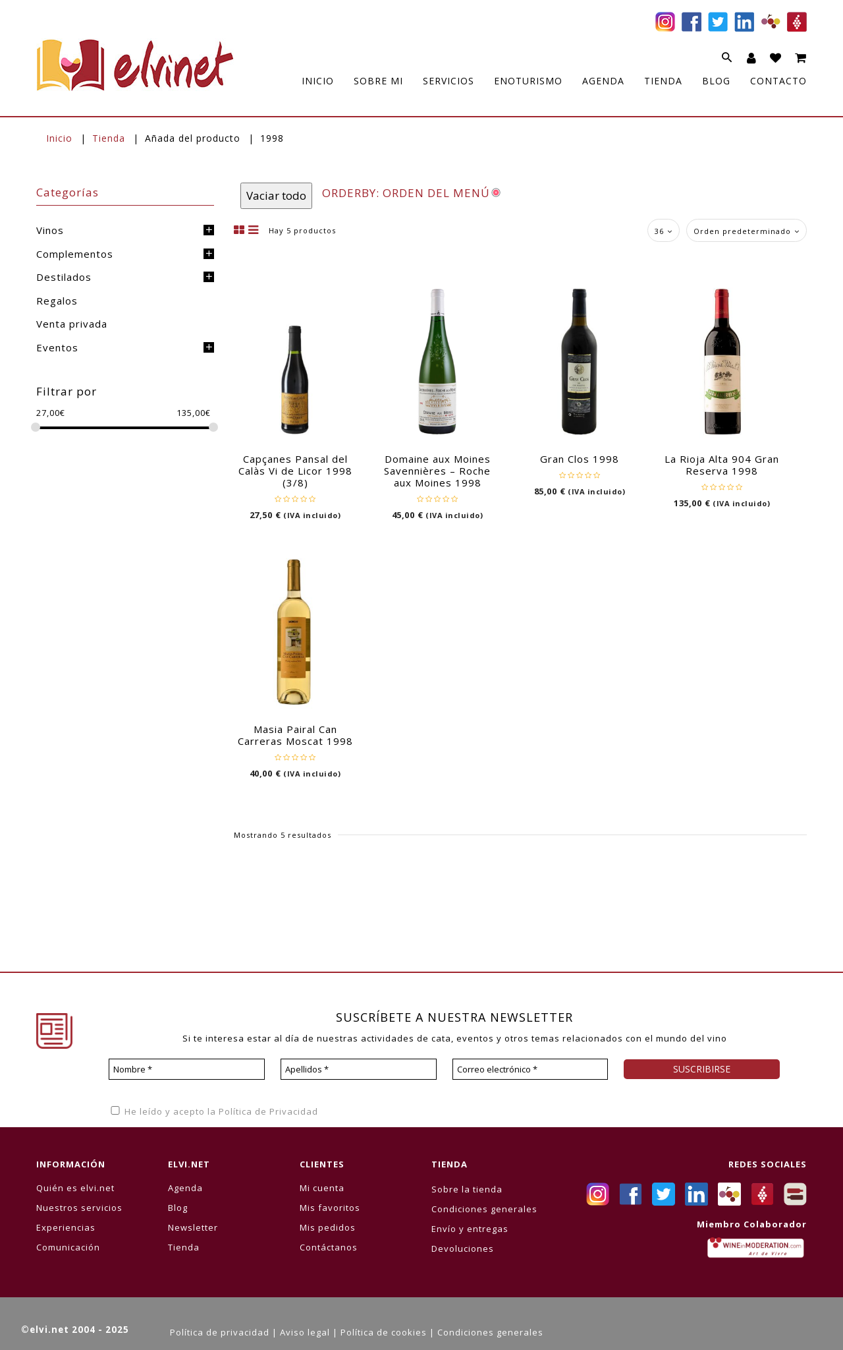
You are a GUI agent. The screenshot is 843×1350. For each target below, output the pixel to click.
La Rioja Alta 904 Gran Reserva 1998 (722, 464)
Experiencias (65, 1227)
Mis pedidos (328, 1227)
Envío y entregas (469, 1229)
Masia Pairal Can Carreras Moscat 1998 (295, 735)
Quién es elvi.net (75, 1188)
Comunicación (68, 1247)
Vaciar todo (276, 195)
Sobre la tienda (467, 1189)
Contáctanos (329, 1247)
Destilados (64, 276)
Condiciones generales (484, 1209)
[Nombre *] (187, 1069)
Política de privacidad (219, 1332)
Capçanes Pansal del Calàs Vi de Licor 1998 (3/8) (295, 470)
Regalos (57, 300)
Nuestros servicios (79, 1208)
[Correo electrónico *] (530, 1069)
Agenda (185, 1188)
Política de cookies (383, 1332)
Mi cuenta (322, 1188)
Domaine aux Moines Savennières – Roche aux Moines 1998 (437, 470)
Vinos (50, 230)
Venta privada (71, 323)
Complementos (74, 253)
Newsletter (193, 1227)
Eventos (57, 347)
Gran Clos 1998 (579, 458)
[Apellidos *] (359, 1069)
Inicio (59, 138)
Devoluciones (462, 1248)
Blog (178, 1208)
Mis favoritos (330, 1208)
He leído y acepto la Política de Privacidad (213, 1111)
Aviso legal (305, 1332)
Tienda (108, 138)
